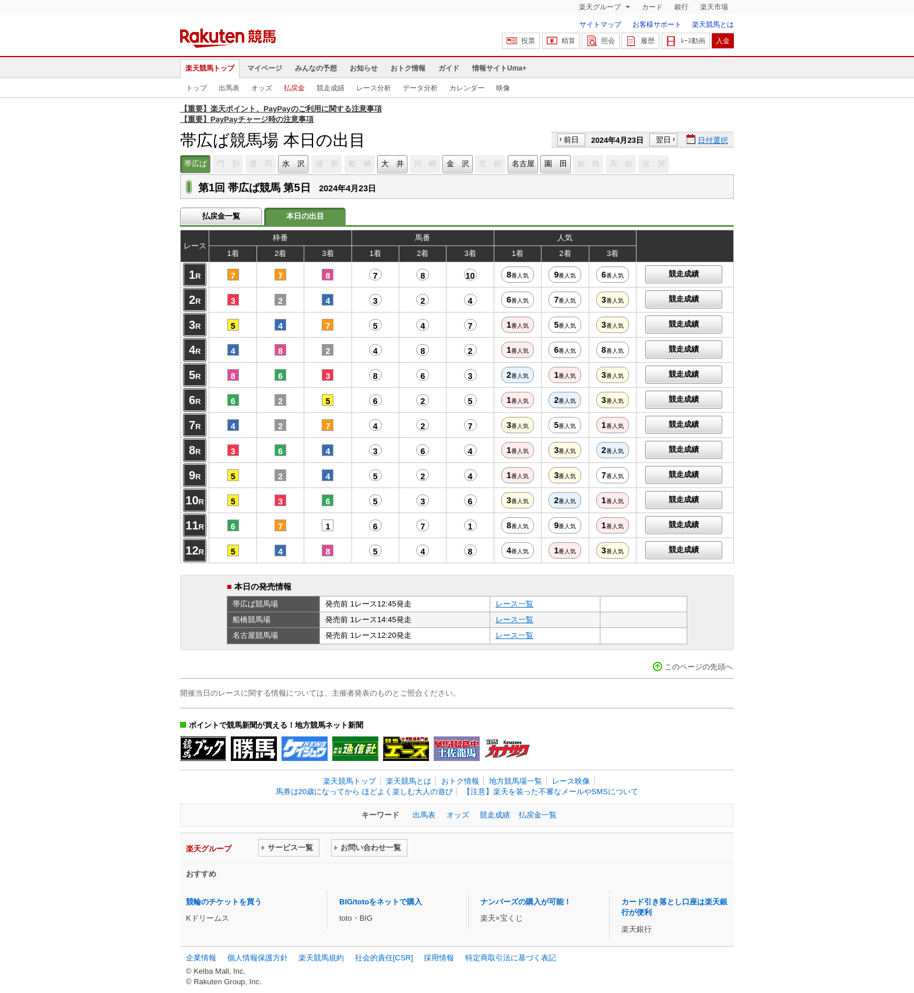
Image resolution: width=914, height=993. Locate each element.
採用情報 (439, 957)
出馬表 (229, 88)
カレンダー (466, 88)
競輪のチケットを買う (224, 901)
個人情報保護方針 (257, 957)
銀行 (681, 7)
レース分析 (373, 88)
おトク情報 (408, 68)
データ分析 (420, 88)
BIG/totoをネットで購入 (380, 901)
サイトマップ (600, 24)
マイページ (264, 68)
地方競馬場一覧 (515, 781)
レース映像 (571, 781)
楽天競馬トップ (209, 68)
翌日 (663, 139)
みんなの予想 (316, 68)
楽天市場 (714, 7)
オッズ (261, 88)
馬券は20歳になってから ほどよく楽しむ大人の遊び (364, 791)
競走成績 (330, 88)
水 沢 (293, 163)
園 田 (555, 163)
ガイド (448, 68)
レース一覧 (514, 603)
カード (652, 7)
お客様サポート (656, 24)
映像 (503, 88)
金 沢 (458, 163)
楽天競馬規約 (321, 957)
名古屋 (523, 163)
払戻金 (294, 88)
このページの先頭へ (699, 666)
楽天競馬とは (713, 24)
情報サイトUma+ (499, 68)
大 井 (392, 163)
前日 (571, 139)
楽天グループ (601, 7)
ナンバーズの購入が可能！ (525, 901)
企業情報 (201, 957)
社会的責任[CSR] (384, 957)
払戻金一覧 (221, 216)
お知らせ (364, 68)
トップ (196, 88)
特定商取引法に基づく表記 (510, 957)
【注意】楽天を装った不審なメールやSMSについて (550, 791)
